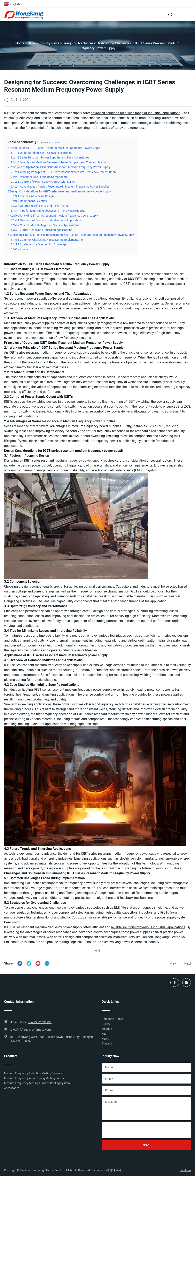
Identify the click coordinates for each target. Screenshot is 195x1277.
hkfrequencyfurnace (48, 142)
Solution (107, 1028)
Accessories (11, 1088)
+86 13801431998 (40, 1022)
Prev (173, 963)
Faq (104, 1033)
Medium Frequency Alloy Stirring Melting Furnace (35, 1078)
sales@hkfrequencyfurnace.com (30, 1029)
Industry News (49, 43)
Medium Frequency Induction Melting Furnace (33, 1073)
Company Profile (112, 1019)
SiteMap (185, 1170)
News (32, 43)
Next (187, 963)
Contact (107, 1043)
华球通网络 (114, 1170)
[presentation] (133, 1130)
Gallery (106, 1023)
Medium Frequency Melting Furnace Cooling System (37, 1083)
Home (20, 43)
